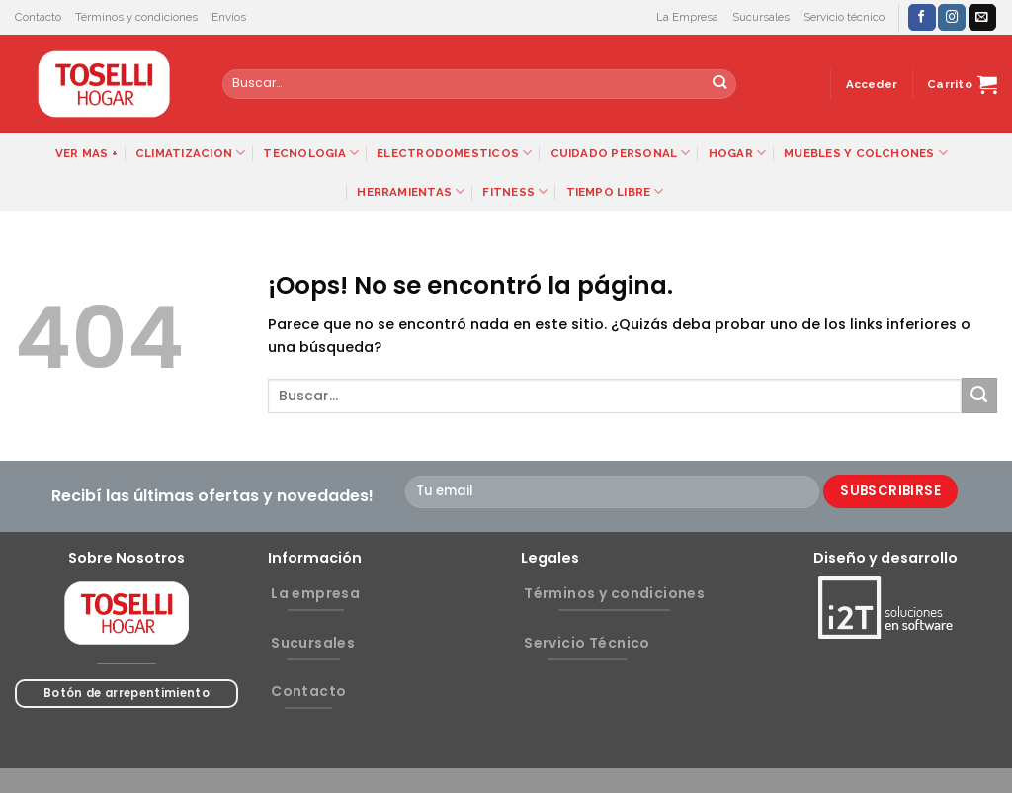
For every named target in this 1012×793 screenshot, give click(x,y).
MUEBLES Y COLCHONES (866, 152)
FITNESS (515, 191)
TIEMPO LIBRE (615, 191)
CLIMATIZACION (190, 152)
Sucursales (761, 17)
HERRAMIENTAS (410, 191)
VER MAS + (86, 153)
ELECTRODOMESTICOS (454, 152)
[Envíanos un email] (982, 17)
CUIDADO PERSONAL (620, 152)
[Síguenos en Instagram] (952, 17)
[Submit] (720, 84)
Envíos (228, 17)
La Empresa (687, 17)
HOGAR (738, 152)
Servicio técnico (844, 17)
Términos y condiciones (136, 17)
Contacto (38, 17)
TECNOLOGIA (311, 152)
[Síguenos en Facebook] (922, 17)
